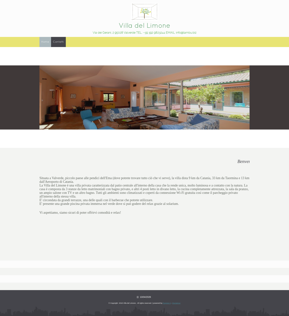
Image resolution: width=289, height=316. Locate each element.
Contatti (58, 42)
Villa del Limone (144, 26)
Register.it (167, 303)
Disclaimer (176, 303)
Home (45, 42)
